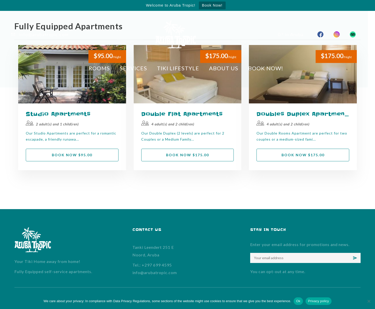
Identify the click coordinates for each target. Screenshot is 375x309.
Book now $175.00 (187, 155)
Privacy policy (318, 301)
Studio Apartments (58, 114)
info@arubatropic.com (154, 272)
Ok (298, 301)
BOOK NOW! (269, 67)
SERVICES (136, 67)
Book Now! (212, 5)
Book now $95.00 (72, 155)
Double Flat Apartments (182, 114)
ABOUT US (227, 67)
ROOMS (102, 67)
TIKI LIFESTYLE (181, 67)
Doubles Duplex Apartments (302, 114)
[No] (368, 301)
